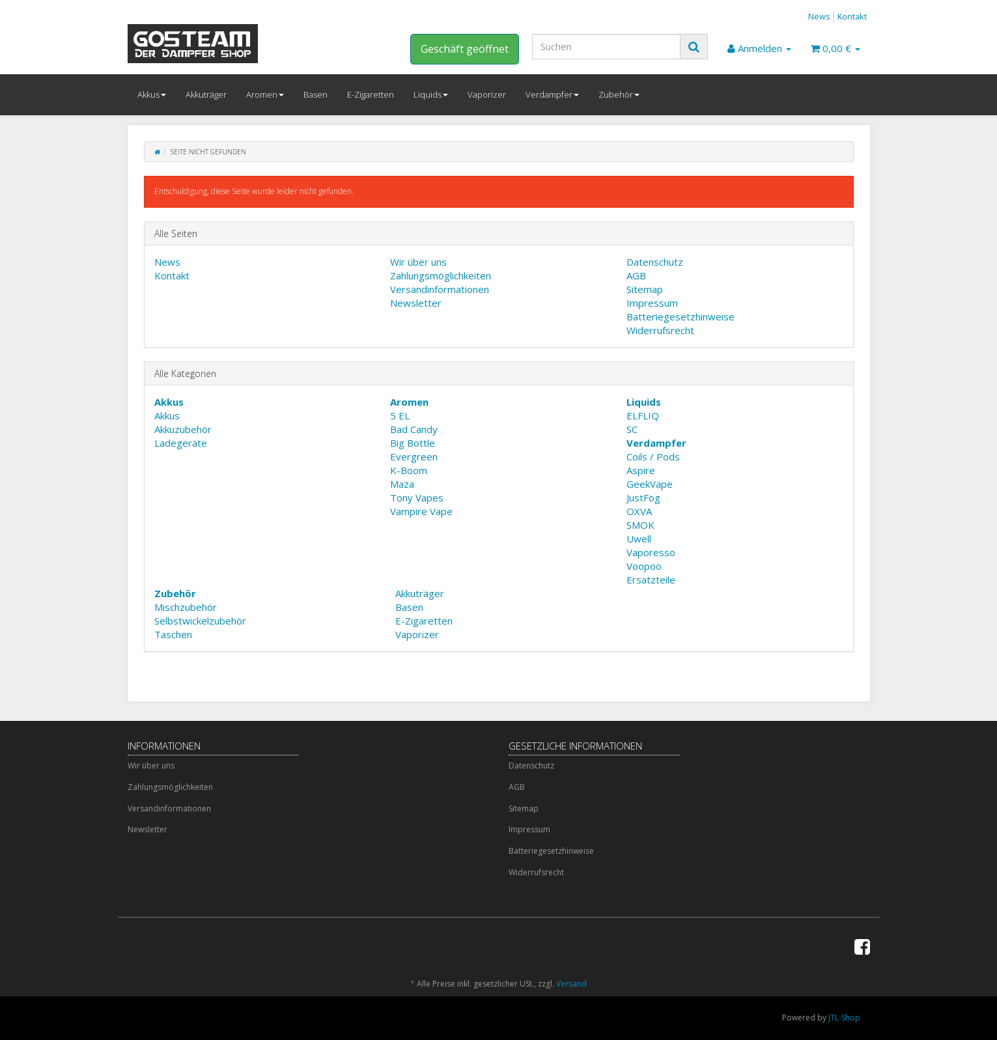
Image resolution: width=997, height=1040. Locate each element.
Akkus (151, 94)
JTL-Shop (844, 1017)
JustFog (643, 497)
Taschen (173, 634)
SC (632, 429)
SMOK (640, 524)
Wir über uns (418, 261)
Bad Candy (414, 429)
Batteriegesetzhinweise (680, 316)
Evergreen (414, 456)
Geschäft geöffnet (465, 49)
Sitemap (644, 289)
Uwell (638, 538)
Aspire (640, 470)
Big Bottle (412, 442)
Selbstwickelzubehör (200, 620)
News (819, 16)
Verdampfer (552, 94)
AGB (636, 275)
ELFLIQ (642, 415)
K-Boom (408, 470)
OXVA (639, 511)
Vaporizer (487, 94)
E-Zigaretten (370, 94)
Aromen (265, 94)
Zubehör (618, 94)
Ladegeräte (180, 442)
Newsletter (416, 302)
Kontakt (852, 16)
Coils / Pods (653, 456)
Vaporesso (650, 552)
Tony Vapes (416, 497)
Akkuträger (206, 94)
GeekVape (649, 483)
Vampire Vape (421, 511)
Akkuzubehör (183, 429)
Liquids (431, 94)
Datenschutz (654, 261)
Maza (402, 483)
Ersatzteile (650, 579)
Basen (315, 94)
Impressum (652, 302)
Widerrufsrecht (660, 330)
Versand (571, 983)
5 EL (400, 415)
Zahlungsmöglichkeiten (440, 275)
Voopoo (644, 565)
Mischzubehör (185, 606)
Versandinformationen (439, 289)
